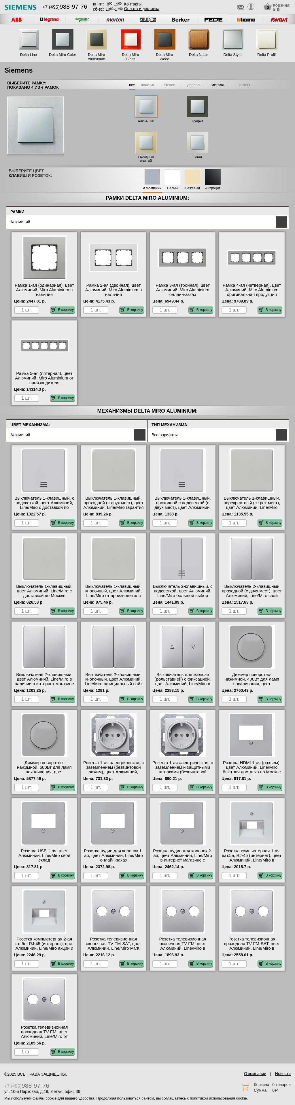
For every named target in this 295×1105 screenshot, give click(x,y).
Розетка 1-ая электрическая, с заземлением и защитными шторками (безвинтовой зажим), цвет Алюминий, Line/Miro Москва (182, 771)
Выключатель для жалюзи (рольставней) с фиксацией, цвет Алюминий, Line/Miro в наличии (182, 681)
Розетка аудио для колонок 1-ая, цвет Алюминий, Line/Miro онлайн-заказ (113, 855)
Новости (283, 1073)
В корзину (62, 309)
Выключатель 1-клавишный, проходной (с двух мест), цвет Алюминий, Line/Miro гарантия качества (113, 505)
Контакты (132, 4)
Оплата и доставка (141, 8)
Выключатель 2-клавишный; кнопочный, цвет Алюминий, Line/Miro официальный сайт (113, 679)
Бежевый (192, 188)
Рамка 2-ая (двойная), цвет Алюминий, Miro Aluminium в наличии (113, 290)
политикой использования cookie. (219, 1098)
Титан (197, 157)
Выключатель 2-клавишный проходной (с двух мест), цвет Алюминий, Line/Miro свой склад (252, 593)
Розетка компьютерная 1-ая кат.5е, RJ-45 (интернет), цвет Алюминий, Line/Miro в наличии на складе (251, 858)
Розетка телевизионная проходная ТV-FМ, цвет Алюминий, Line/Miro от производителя (44, 1034)
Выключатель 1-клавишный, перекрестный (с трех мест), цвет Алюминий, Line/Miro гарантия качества (252, 505)
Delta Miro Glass (130, 56)
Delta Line (28, 54)
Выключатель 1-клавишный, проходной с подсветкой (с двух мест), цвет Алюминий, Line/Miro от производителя (182, 505)
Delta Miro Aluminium (96, 56)
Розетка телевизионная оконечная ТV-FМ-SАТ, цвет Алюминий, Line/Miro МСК (113, 944)
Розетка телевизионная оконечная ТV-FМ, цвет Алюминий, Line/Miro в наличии (182, 946)
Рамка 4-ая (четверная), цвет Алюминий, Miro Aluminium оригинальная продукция (252, 290)
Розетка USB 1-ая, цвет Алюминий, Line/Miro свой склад (44, 855)
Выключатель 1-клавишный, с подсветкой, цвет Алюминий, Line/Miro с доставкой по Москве (44, 505)
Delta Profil (266, 54)
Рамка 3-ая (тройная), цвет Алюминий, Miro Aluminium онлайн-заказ (183, 290)
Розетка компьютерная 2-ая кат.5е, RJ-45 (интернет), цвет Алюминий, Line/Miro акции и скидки (44, 946)
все (132, 85)
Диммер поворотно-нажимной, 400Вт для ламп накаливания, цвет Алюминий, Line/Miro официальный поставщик (251, 683)
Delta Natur (198, 54)
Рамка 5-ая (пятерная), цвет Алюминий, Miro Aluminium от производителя (44, 378)
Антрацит (212, 188)
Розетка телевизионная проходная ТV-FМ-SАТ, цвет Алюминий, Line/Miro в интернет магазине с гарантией (251, 948)
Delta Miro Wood (164, 56)
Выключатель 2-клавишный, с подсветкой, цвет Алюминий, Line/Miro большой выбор (182, 591)
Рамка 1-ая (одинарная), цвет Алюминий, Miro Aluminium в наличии (44, 290)
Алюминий (146, 121)
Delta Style (233, 54)
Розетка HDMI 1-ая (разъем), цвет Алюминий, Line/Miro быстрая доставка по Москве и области (252, 769)
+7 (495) (64, 7)
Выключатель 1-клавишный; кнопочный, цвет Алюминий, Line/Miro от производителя (113, 591)
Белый (172, 188)
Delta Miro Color (62, 54)
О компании (255, 1073)
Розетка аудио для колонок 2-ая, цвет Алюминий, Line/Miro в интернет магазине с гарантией (182, 858)
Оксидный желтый (146, 158)
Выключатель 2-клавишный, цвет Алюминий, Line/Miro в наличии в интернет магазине (44, 679)
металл (217, 85)
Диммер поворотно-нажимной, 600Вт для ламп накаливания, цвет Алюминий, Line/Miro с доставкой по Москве (44, 771)
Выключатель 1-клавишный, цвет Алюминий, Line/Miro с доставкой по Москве (44, 591)
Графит (197, 121)
